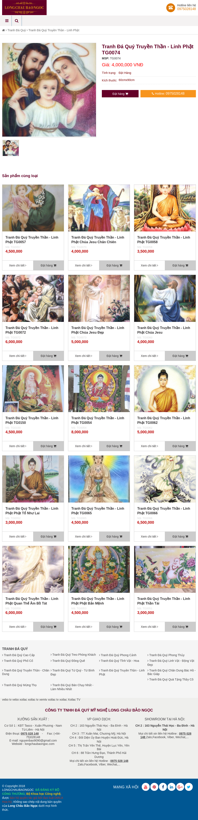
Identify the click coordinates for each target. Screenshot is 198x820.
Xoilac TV (74, 699)
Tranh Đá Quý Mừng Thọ (19, 685)
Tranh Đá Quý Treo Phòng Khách (73, 654)
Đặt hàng (120, 93)
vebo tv (7, 699)
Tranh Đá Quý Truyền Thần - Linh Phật (53, 30)
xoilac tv (33, 699)
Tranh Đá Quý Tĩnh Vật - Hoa (119, 660)
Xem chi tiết (17, 265)
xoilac (23, 699)
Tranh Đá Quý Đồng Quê (68, 660)
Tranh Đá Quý (17, 30)
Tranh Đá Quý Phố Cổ (17, 660)
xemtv (43, 699)
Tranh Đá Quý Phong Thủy (165, 655)
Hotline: (168, 93)
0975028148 (186, 9)
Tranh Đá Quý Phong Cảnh (117, 655)
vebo (15, 699)
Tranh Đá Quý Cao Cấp (18, 655)
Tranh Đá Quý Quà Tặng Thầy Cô (170, 679)
